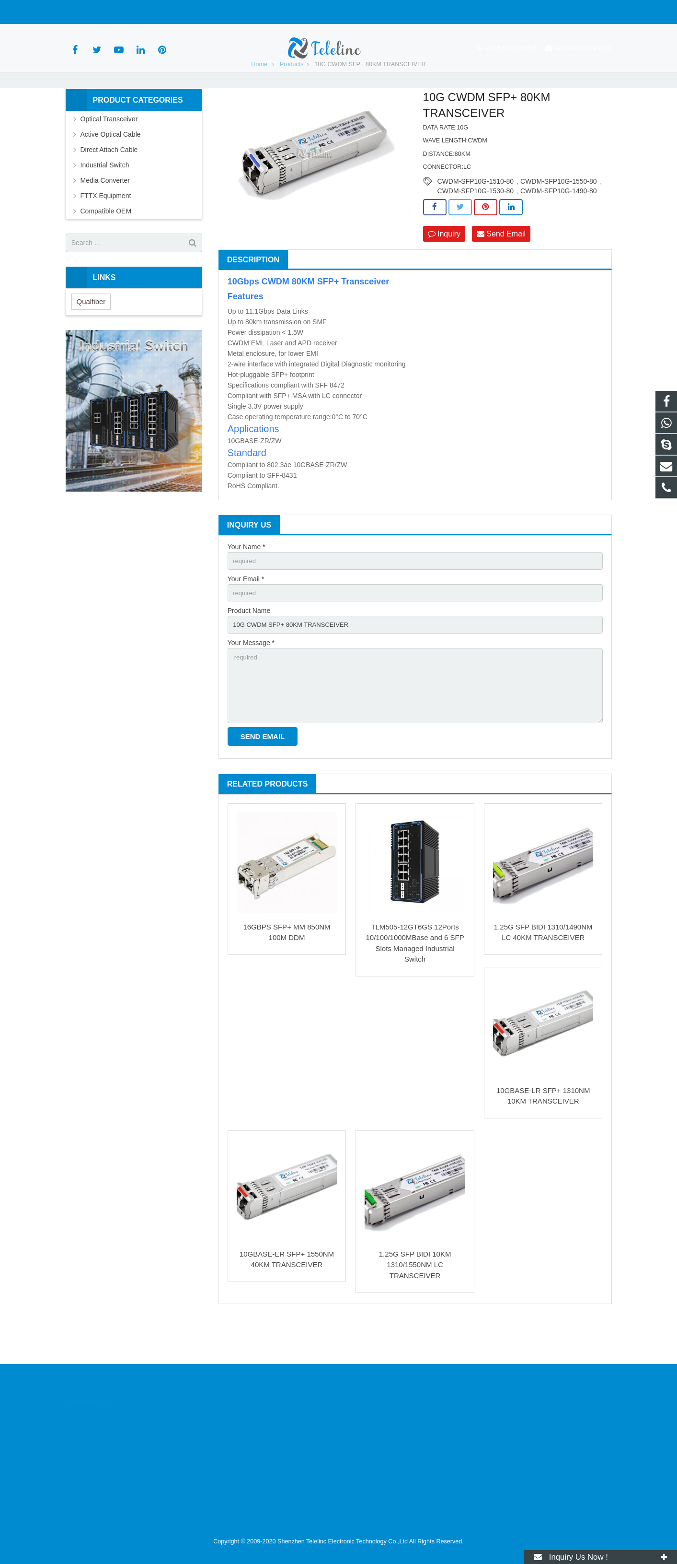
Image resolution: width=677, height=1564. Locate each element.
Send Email (501, 267)
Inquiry (444, 267)
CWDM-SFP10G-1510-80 (475, 215)
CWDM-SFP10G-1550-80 (558, 215)
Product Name (249, 647)
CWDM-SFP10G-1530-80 (475, 224)
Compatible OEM (106, 244)
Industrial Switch (104, 198)
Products (292, 97)
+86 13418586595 (99, 12)
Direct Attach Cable (109, 183)
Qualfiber (91, 335)
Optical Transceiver (109, 152)
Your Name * (246, 581)
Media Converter (105, 214)
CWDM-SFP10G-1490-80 (558, 224)
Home (259, 97)
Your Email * (246, 614)
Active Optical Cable (110, 168)
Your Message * (251, 680)
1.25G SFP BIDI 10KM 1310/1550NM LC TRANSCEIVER (415, 1308)
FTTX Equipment (105, 229)
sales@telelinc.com (171, 12)
